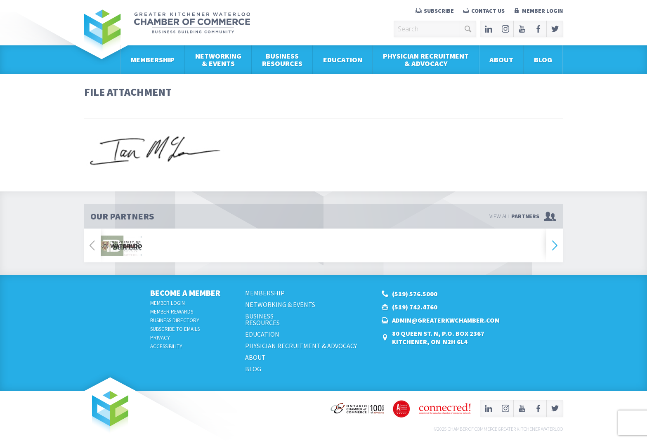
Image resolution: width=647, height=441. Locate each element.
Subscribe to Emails (175, 329)
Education (342, 59)
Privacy (160, 337)
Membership (153, 59)
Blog (543, 59)
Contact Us (488, 10)
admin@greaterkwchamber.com (446, 320)
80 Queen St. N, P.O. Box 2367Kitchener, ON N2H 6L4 (438, 337)
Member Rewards (171, 311)
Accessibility (166, 346)
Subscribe (439, 10)
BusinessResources (282, 59)
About (501, 59)
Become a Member (185, 293)
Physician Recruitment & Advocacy (426, 59)
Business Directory (174, 320)
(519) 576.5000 (414, 294)
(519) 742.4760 (414, 307)
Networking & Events (218, 59)
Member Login (542, 10)
